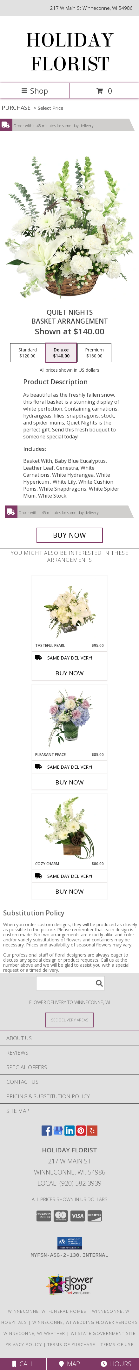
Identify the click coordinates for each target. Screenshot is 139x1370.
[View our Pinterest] (81, 1133)
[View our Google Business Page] (58, 1133)
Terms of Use (117, 1344)
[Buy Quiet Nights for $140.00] (69, 535)
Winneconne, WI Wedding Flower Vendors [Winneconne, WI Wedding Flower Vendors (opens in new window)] (85, 1322)
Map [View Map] (69, 1364)
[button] (69, 1243)
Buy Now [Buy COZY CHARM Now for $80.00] (69, 891)
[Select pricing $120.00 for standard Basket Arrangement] (27, 353)
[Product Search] (70, 983)
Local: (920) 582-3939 (69, 1183)
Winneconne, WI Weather (34, 1333)
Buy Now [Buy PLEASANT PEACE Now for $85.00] (69, 782)
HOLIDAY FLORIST (70, 52)
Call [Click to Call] (23, 1364)
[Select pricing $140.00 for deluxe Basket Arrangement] (61, 353)
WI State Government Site (103, 1333)
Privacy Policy (23, 1344)
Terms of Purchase (71, 1344)
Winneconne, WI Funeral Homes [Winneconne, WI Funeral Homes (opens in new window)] (47, 1311)
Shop (34, 90)
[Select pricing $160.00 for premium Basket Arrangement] (94, 353)
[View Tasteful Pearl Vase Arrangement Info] (69, 610)
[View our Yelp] (92, 1133)
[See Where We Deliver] (69, 1020)
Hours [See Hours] (116, 1364)
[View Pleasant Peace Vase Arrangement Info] (69, 719)
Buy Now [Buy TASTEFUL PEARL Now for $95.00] (69, 673)
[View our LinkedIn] (69, 1133)
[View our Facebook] (47, 1133)
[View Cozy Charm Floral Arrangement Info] (69, 828)
